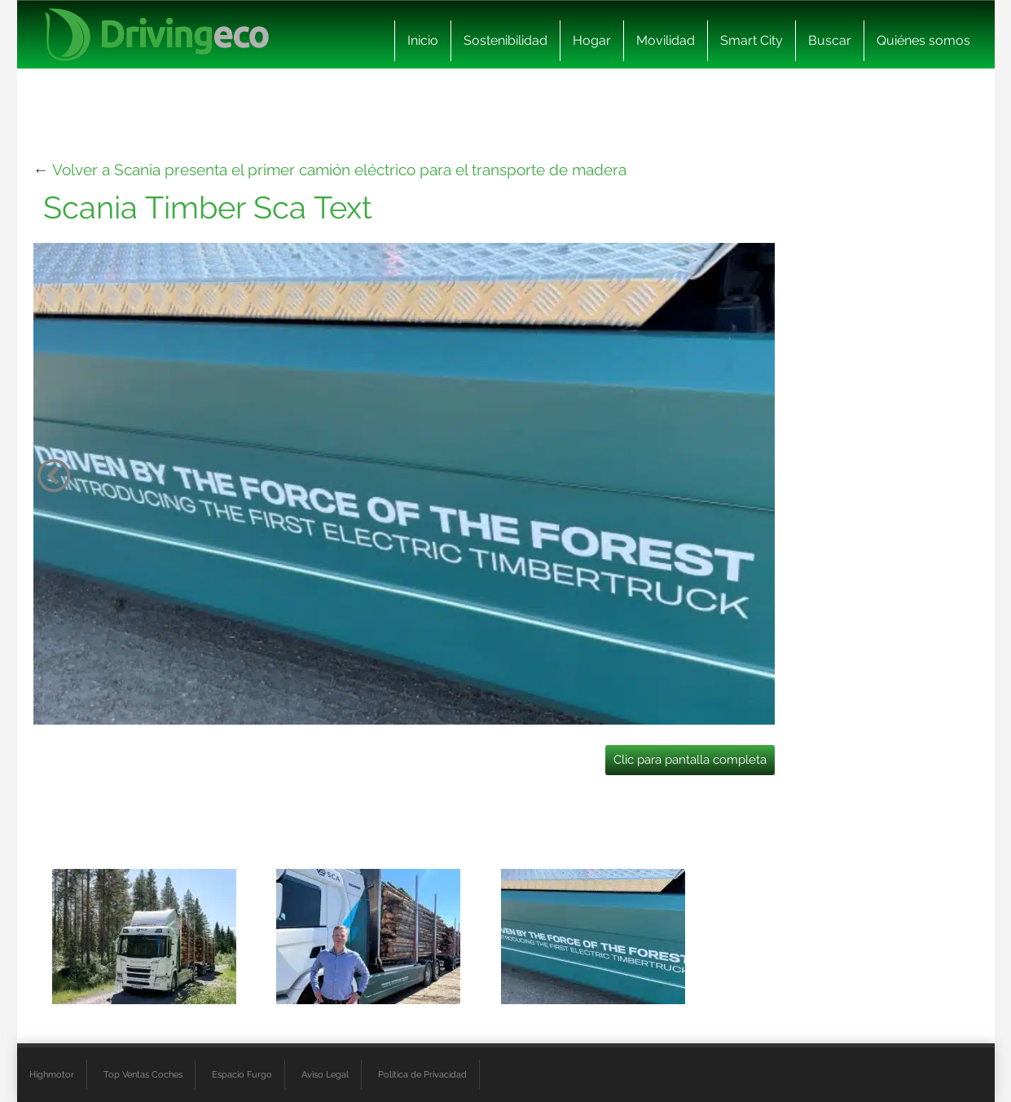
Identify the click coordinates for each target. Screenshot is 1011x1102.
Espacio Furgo (242, 1074)
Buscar (829, 40)
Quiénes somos (923, 40)
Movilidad (665, 40)
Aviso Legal (325, 1074)
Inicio (422, 40)
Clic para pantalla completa (690, 759)
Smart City (751, 40)
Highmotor (51, 1074)
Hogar (592, 40)
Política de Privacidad (422, 1074)
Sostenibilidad (505, 40)
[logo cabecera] (157, 34)
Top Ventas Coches (142, 1074)
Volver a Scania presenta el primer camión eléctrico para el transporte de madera (339, 170)
